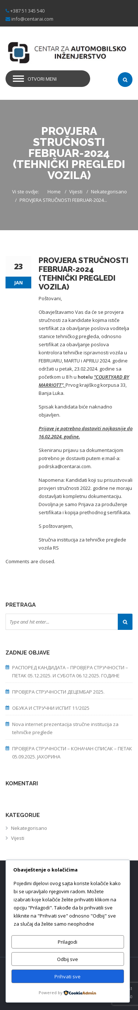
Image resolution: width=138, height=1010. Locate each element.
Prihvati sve (67, 976)
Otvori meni (42, 79)
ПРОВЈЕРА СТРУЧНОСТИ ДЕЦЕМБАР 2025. (58, 691)
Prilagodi (67, 942)
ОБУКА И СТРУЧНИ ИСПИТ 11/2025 (50, 708)
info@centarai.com (32, 18)
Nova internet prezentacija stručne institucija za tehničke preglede (65, 728)
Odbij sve (67, 959)
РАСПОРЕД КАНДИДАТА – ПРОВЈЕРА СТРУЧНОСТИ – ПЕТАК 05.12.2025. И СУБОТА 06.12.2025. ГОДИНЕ (70, 671)
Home (54, 191)
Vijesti (75, 191)
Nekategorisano (109, 191)
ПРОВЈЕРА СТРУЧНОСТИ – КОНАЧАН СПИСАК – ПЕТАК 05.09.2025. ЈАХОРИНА (72, 752)
